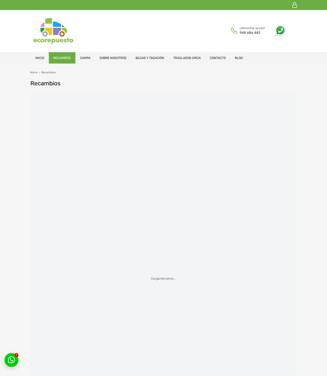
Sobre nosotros (112, 58)
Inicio (39, 58)
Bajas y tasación (150, 58)
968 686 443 (250, 33)
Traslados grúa (187, 58)
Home (34, 72)
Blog (239, 58)
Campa (85, 58)
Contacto (218, 58)
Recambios (62, 58)
